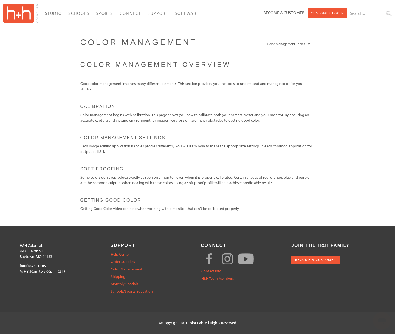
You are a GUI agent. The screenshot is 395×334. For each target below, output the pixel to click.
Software (187, 13)
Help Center (120, 254)
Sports (104, 13)
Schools (78, 13)
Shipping (118, 277)
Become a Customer (283, 12)
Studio (53, 13)
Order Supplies (123, 262)
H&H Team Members (217, 278)
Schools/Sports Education (132, 291)
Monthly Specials (124, 284)
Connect (130, 13)
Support (158, 13)
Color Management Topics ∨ (288, 44)
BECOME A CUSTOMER (315, 260)
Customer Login (327, 13)
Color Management (126, 269)
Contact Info (211, 271)
